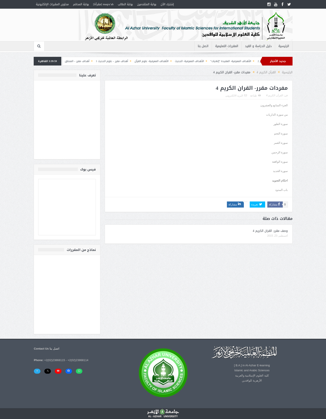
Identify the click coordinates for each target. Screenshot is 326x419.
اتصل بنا (203, 46)
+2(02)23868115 (54, 360)
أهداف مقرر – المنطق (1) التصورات (67, 61)
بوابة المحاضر (81, 4)
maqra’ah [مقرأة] (103, 4)
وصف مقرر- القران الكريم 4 (270, 231)
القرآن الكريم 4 (274, 95)
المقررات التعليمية (226, 46)
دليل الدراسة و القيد (258, 46)
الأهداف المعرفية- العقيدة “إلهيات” (228, 61)
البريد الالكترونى (236, 95)
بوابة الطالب (125, 4)
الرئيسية (283, 46)
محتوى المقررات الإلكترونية (52, 4)
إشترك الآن (167, 4)
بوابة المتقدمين (146, 4)
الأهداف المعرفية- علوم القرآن (149, 61)
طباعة (255, 95)
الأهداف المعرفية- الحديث (187, 61)
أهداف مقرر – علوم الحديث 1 (109, 61)
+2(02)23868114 (78, 360)
